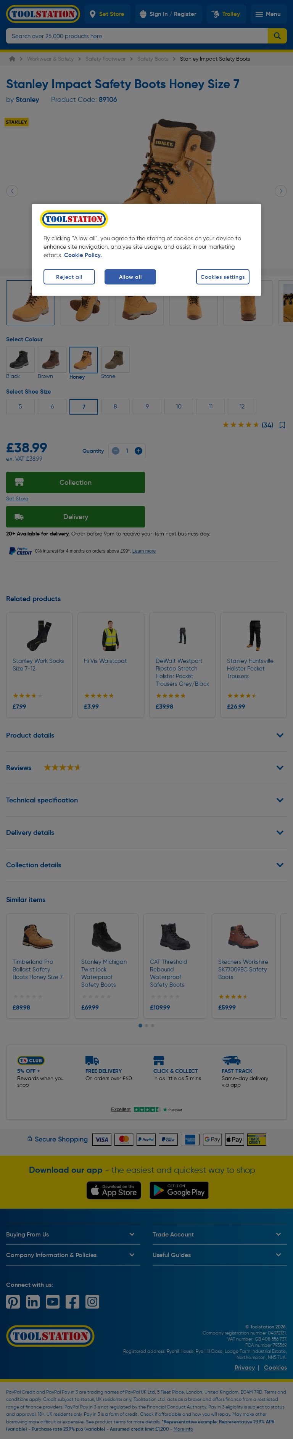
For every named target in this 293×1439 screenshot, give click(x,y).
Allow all (130, 276)
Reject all (69, 276)
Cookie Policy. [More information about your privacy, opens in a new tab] (83, 255)
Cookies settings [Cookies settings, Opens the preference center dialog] (223, 276)
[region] (146, 250)
